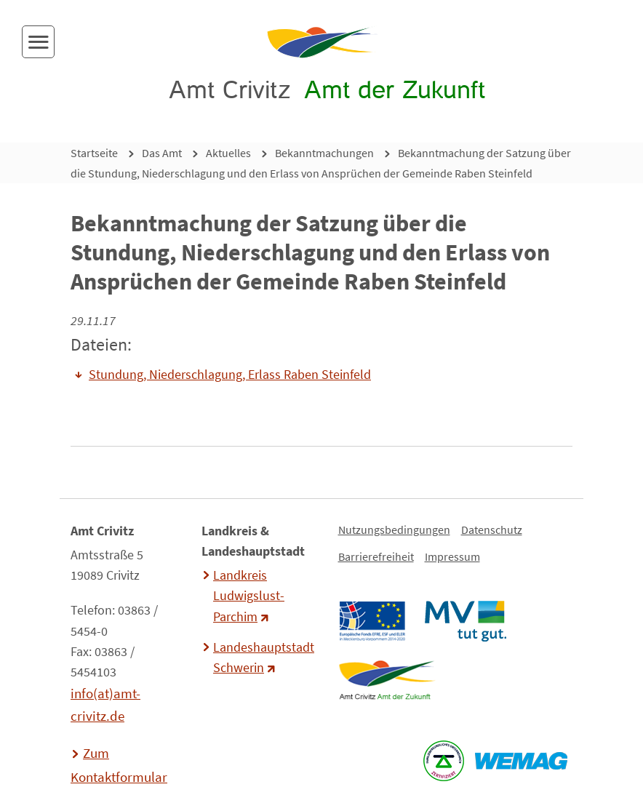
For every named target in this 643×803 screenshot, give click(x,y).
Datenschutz (491, 529)
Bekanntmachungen (324, 152)
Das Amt (162, 152)
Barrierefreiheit (376, 556)
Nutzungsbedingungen (394, 529)
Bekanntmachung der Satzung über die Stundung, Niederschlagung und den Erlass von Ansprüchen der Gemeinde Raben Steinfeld (321, 162)
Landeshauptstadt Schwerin (262, 657)
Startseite (94, 152)
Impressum (452, 556)
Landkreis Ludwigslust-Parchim (248, 595)
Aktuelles (228, 152)
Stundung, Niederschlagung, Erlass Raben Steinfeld (230, 375)
